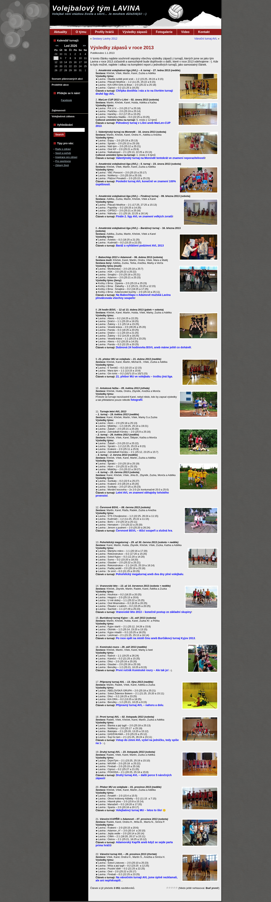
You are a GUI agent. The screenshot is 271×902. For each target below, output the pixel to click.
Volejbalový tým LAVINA (96, 8)
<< (57, 45)
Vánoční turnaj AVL (205, 38)
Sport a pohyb (63, 153)
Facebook (66, 100)
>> (84, 45)
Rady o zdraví (63, 149)
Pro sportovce (63, 161)
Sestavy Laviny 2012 (105, 38)
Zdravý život (62, 165)
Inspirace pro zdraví (66, 157)
